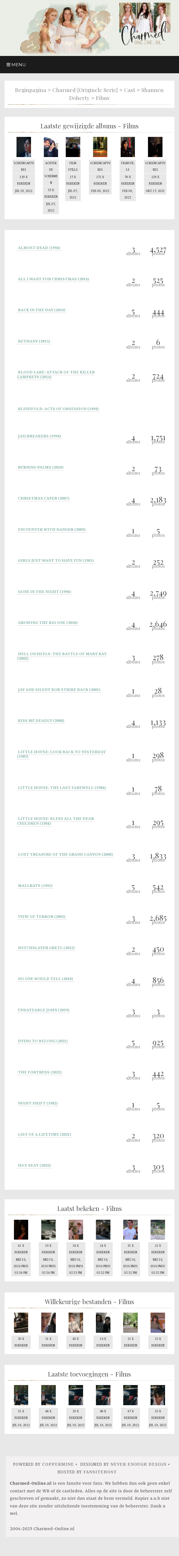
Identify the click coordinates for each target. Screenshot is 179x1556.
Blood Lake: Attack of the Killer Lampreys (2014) (56, 373)
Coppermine (58, 1477)
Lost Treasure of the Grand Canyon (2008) (65, 852)
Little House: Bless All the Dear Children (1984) (55, 819)
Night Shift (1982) (38, 1101)
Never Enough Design (138, 1477)
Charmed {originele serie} (85, 89)
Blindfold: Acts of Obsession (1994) (58, 407)
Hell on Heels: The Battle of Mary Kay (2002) (61, 654)
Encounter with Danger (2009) (52, 527)
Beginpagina (30, 89)
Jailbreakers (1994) (39, 434)
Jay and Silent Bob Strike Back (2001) (59, 687)
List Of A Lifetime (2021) (44, 1132)
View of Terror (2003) (41, 915)
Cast (129, 89)
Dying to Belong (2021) (43, 1039)
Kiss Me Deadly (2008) (41, 719)
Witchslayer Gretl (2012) (46, 946)
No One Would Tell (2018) (45, 977)
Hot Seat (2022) (34, 1163)
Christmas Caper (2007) (43, 496)
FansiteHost (100, 1485)
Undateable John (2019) (43, 1008)
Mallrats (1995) (35, 883)
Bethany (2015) (34, 339)
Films (103, 97)
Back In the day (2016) (41, 308)
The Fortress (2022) (40, 1070)
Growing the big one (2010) (48, 621)
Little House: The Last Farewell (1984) (62, 785)
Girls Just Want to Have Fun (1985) (56, 558)
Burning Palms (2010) (40, 465)
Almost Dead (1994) (39, 246)
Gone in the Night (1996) (44, 589)
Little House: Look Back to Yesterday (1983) (61, 752)
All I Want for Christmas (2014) (53, 277)
